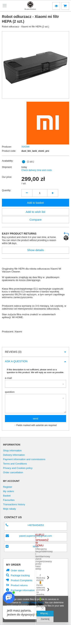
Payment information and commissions (24, 459)
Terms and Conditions (15, 463)
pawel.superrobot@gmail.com (35, 535)
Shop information (12, 450)
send (35, 418)
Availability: (7, 161)
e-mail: (8, 378)
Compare (36, 219)
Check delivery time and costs (36, 170)
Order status (17, 570)
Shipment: (7, 167)
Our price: (7, 177)
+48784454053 (35, 525)
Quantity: (6, 190)
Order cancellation (13, 472)
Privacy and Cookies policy (18, 468)
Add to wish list (35, 211)
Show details (35, 250)
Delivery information (14, 455)
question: (10, 391)
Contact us (13, 517)
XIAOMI (25, 146)
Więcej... (45, 613)
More (35, 546)
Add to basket (35, 202)
